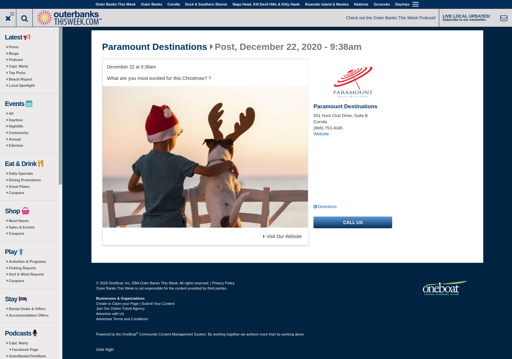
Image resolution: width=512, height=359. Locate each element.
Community (19, 133)
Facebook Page (25, 350)
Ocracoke (382, 4)
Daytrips (402, 4)
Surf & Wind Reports (26, 274)
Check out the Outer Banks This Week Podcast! (391, 17)
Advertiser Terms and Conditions (122, 319)
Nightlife (16, 126)
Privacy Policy (223, 283)
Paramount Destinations (154, 47)
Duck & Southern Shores (206, 4)
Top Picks (17, 73)
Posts (14, 47)
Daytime (16, 120)
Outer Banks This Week (116, 4)
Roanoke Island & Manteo (327, 4)
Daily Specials (21, 173)
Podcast (16, 60)
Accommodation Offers (29, 315)
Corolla (174, 4)
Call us (353, 222)
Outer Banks (151, 4)
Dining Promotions (25, 180)
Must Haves (19, 221)
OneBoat (130, 334)
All (11, 113)
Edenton (16, 145)
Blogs (14, 53)
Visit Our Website (282, 236)
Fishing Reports (22, 268)
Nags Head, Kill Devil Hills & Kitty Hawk (266, 4)
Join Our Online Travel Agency (120, 308)
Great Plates (19, 186)
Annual (15, 139)
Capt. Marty (18, 66)
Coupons (16, 193)
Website (321, 133)
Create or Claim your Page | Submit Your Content (135, 304)
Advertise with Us (110, 314)
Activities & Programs (27, 261)
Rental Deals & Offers (27, 309)
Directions (327, 206)
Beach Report (20, 79)
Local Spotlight (22, 85)
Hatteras (361, 4)
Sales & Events (22, 227)
